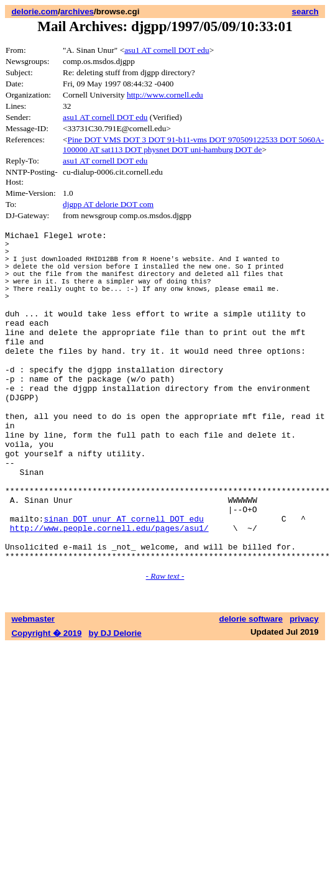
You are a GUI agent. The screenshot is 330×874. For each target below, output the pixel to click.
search (305, 11)
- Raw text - (165, 645)
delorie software (251, 687)
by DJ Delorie (115, 702)
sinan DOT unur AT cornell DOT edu (123, 580)
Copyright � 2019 (46, 702)
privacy (304, 687)
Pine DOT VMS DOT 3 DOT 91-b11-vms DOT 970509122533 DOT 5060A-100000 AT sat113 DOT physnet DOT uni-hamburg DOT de (193, 144)
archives (77, 11)
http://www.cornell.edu (165, 94)
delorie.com (34, 11)
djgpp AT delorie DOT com (108, 204)
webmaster (33, 687)
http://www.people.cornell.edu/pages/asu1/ (109, 591)
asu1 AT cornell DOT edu (166, 50)
